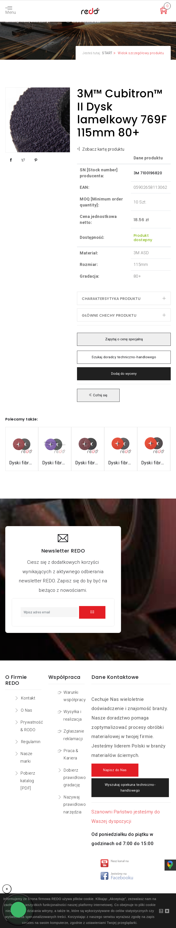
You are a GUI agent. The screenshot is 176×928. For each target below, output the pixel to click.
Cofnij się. (98, 395)
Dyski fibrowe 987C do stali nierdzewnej (120, 462)
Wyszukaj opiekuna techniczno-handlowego (130, 788)
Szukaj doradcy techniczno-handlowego (123, 357)
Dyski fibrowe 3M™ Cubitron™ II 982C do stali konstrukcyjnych (21, 462)
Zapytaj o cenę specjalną (123, 339)
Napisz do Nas (115, 770)
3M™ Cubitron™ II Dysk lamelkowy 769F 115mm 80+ (122, 113)
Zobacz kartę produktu (100, 149)
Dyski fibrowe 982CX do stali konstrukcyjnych (54, 462)
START (107, 53)
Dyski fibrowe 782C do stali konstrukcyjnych (87, 462)
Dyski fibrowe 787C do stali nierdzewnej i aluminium (153, 462)
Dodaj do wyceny (124, 374)
